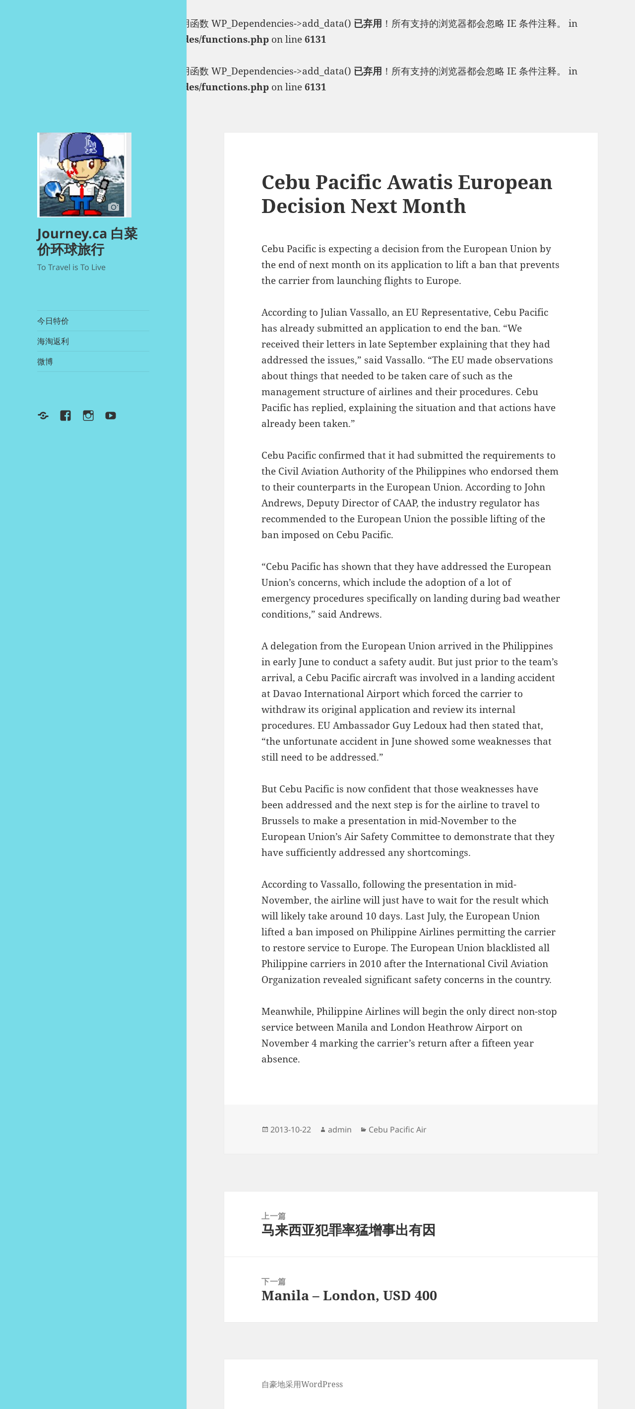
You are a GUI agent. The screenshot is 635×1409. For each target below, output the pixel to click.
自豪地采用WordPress (302, 1384)
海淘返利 (53, 341)
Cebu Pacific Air (398, 1129)
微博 (45, 361)
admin (340, 1129)
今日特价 (53, 320)
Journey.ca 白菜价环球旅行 (87, 241)
